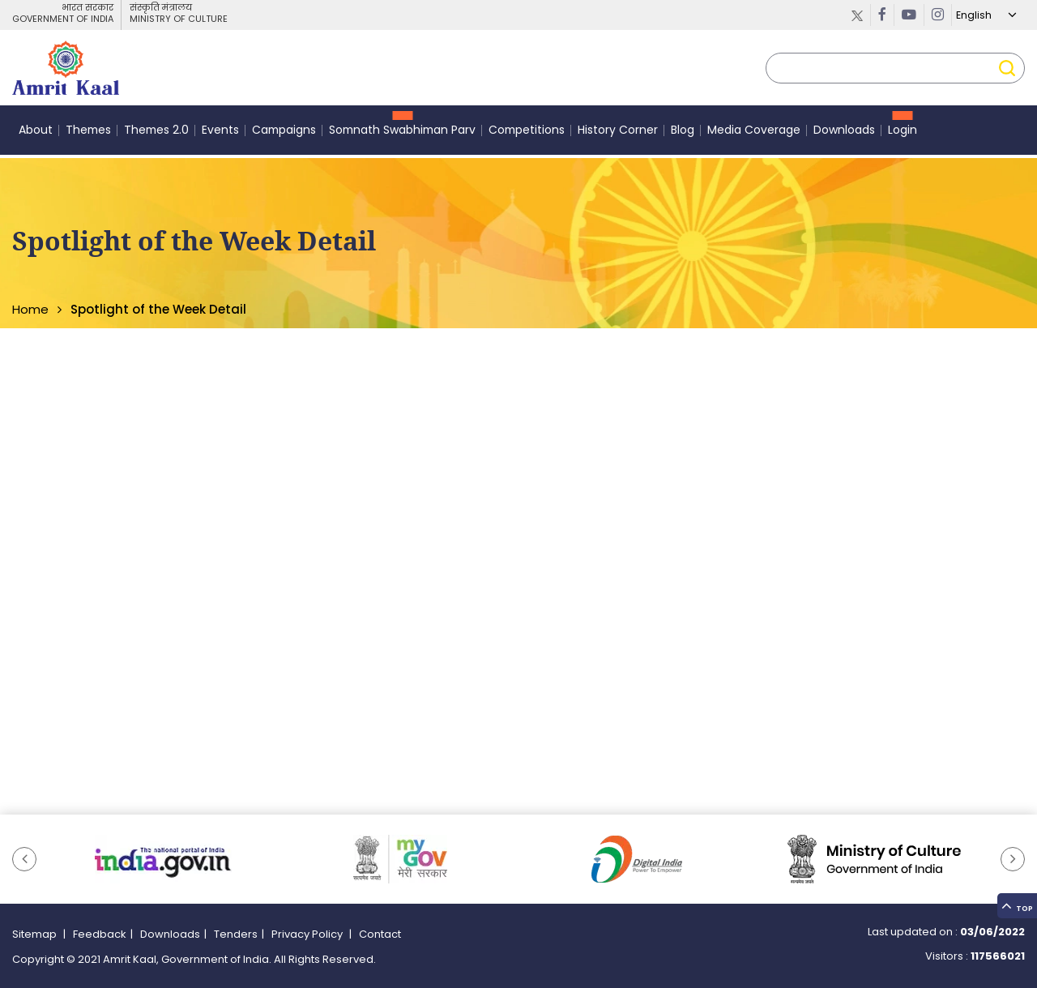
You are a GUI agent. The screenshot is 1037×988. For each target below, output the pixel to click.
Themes (88, 133)
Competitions (527, 133)
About (36, 133)
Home (30, 309)
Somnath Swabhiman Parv (402, 133)
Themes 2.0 (156, 133)
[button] (24, 859)
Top (1013, 889)
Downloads (844, 133)
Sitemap (35, 934)
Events (220, 133)
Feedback (99, 934)
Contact (380, 934)
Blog (682, 133)
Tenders (236, 934)
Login (902, 133)
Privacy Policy (308, 934)
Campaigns (284, 133)
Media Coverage (753, 133)
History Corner (618, 133)
